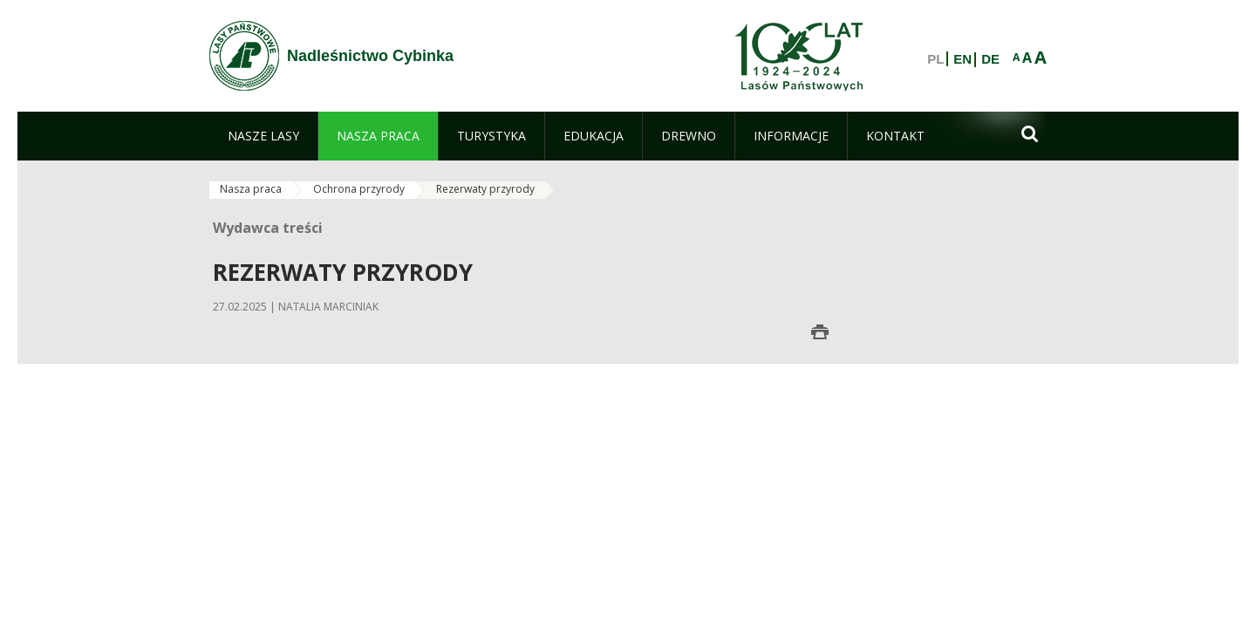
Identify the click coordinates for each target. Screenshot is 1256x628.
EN (962, 59)
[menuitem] (263, 136)
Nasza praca (251, 188)
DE (990, 59)
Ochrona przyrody (359, 188)
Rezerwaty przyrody (485, 188)
